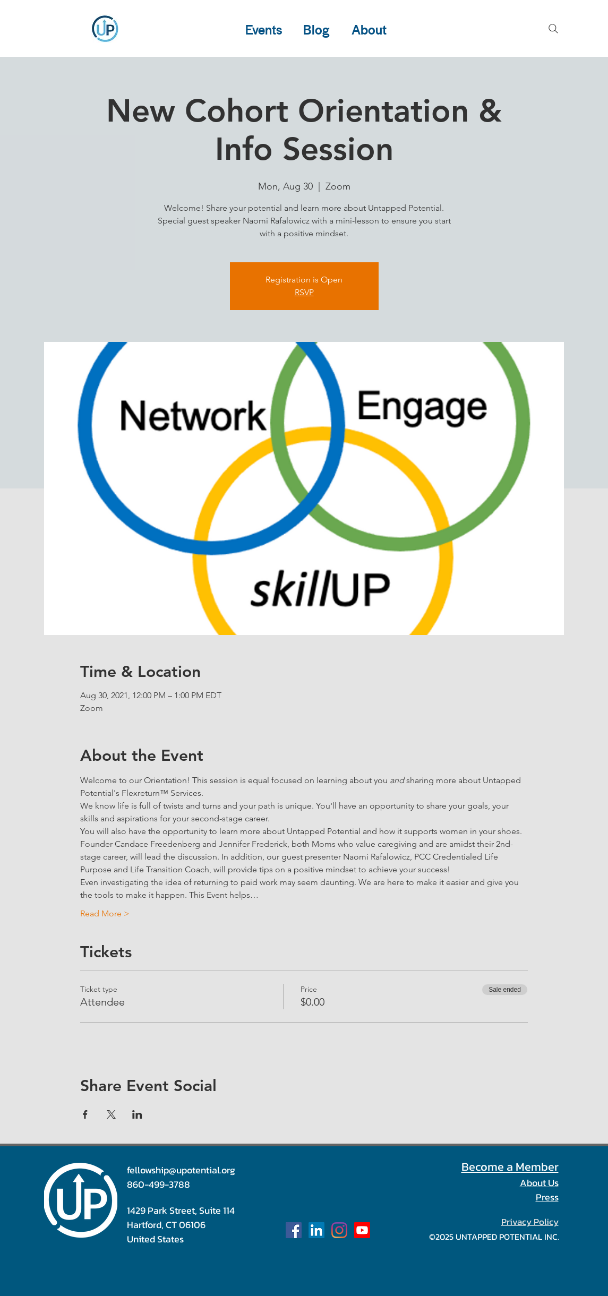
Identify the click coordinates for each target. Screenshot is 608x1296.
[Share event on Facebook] (85, 1114)
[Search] (553, 29)
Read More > (105, 913)
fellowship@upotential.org (181, 1170)
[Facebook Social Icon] (294, 1230)
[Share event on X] (111, 1114)
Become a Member (510, 1166)
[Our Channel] (362, 1230)
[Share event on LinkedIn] (137, 1114)
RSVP (304, 292)
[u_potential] (339, 1230)
